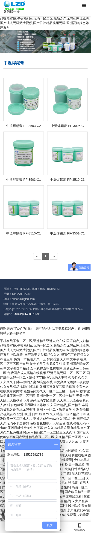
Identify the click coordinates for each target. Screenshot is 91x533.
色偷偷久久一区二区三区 (66, 478)
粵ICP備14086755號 (27, 314)
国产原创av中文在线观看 (64, 496)
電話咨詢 (79, 527)
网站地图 (17, 354)
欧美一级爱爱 (75, 464)
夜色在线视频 (68, 483)
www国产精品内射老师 (60, 450)
